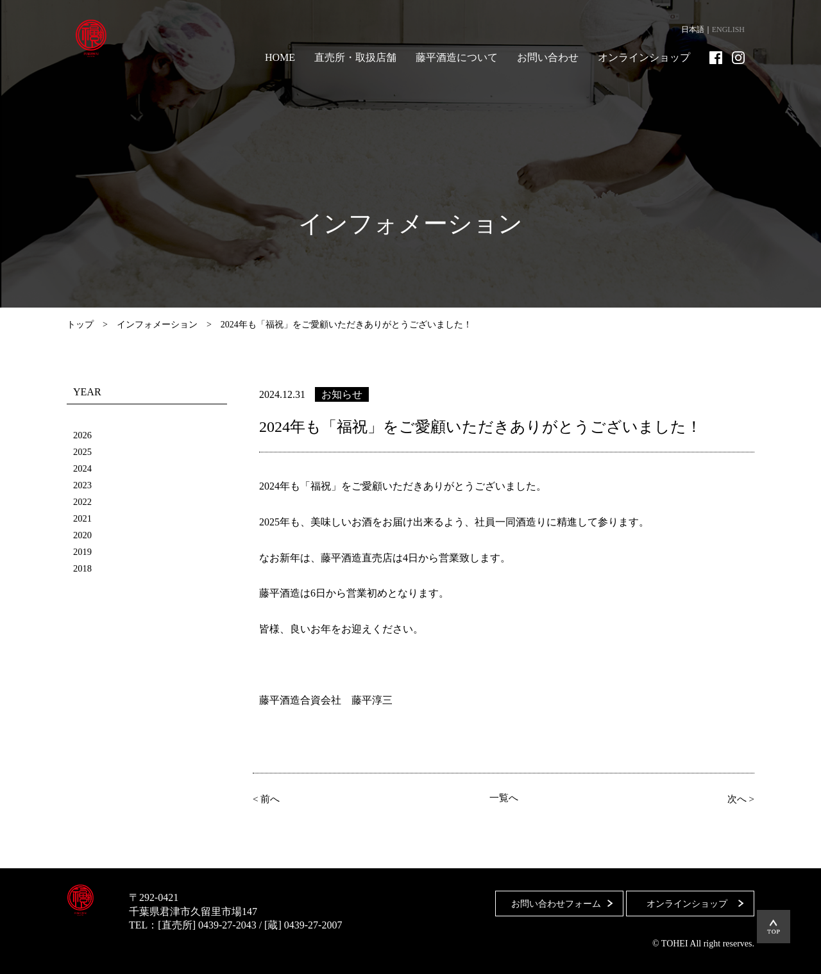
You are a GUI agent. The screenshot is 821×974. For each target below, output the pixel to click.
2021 (83, 518)
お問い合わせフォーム (550, 897)
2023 (83, 484)
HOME (280, 57)
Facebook (715, 57)
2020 (83, 534)
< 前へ (269, 798)
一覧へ (503, 798)
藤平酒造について (457, 57)
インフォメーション (157, 324)
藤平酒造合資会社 (100, 38)
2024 (83, 468)
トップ (80, 324)
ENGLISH (728, 29)
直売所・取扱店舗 (355, 57)
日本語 (692, 29)
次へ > (738, 798)
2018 (83, 568)
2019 (83, 551)
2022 (83, 501)
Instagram (738, 57)
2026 (83, 434)
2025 (83, 451)
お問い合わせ (548, 57)
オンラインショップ (644, 57)
